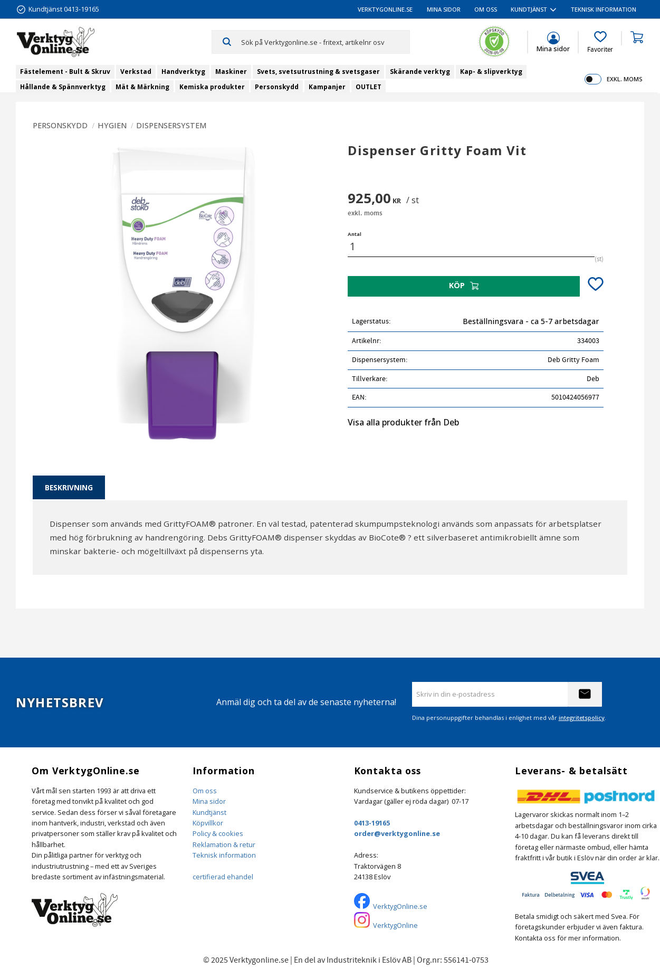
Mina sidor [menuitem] (444, 9)
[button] (600, 42)
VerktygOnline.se (400, 906)
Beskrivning (69, 487)
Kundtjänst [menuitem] (529, 9)
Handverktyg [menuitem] (183, 71)
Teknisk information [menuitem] (603, 9)
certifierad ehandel (223, 876)
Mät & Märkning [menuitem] (142, 86)
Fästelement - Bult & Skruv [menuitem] (65, 71)
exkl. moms (624, 79)
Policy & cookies (218, 833)
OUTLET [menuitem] (368, 86)
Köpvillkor (208, 823)
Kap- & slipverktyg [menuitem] (491, 71)
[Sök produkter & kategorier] (325, 42)
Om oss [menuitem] (485, 9)
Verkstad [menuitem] (135, 71)
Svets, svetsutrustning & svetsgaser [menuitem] (318, 71)
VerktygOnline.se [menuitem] (385, 9)
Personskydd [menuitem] (277, 86)
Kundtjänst (209, 812)
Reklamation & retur (224, 844)
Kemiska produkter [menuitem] (212, 86)
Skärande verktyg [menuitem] (420, 71)
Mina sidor (209, 801)
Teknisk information (224, 855)
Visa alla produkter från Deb (403, 422)
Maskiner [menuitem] (231, 71)
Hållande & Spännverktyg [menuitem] (63, 86)
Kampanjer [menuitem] (327, 86)
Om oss (205, 790)
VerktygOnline (395, 925)
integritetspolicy (582, 717)
